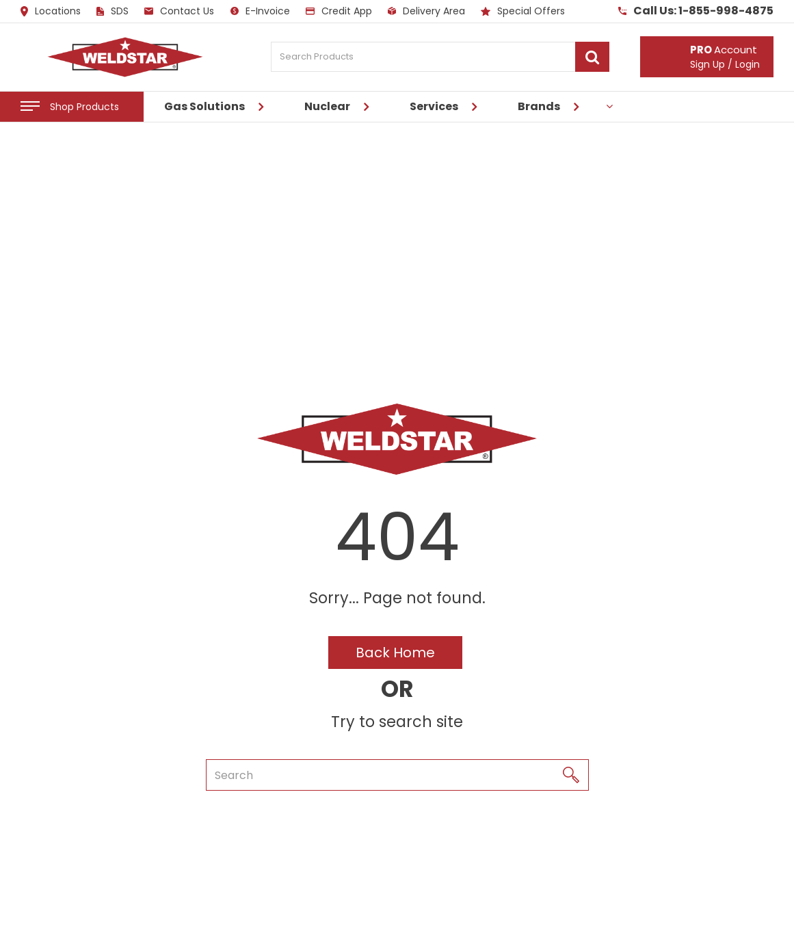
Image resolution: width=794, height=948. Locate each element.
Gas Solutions (204, 106)
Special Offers (523, 11)
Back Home (395, 652)
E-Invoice (260, 11)
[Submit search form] (592, 57)
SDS (112, 11)
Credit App (339, 11)
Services (434, 106)
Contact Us (179, 11)
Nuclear (327, 106)
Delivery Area (426, 11)
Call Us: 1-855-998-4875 (695, 10)
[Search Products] (440, 57)
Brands (539, 106)
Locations (51, 11)
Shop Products (84, 107)
